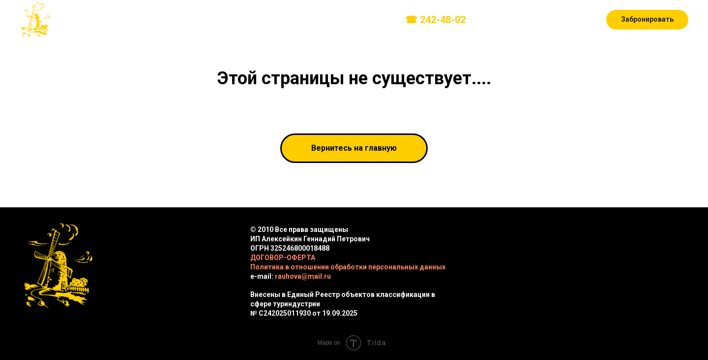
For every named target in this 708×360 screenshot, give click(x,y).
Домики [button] (122, 20)
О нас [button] (75, 20)
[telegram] (533, 19)
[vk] (490, 19)
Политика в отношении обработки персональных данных (347, 267)
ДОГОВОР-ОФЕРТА (282, 258)
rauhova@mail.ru (303, 276)
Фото (274, 20)
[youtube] (576, 19)
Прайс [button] (232, 20)
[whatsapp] (555, 19)
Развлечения (182, 20)
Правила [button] (314, 20)
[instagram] (511, 19)
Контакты (369, 20)
